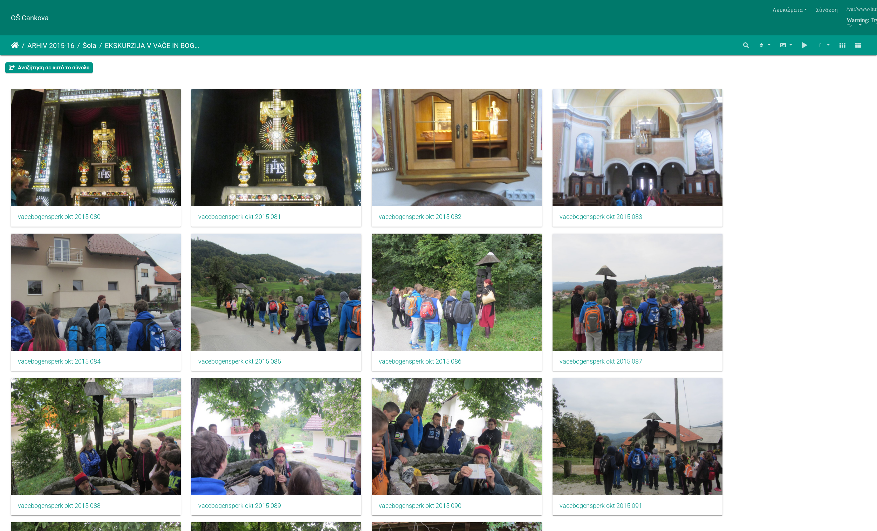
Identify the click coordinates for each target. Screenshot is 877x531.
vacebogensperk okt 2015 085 (780, 191)
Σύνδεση (827, 10)
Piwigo (453, 493)
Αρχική (15, 45)
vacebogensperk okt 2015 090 (636, 311)
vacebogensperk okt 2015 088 (348, 311)
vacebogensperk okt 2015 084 (636, 191)
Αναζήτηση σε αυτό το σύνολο (49, 67)
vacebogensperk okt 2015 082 (348, 191)
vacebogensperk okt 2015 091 (780, 311)
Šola (89, 45)
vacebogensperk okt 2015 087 (203, 311)
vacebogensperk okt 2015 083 (492, 191)
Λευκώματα (788, 10)
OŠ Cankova (30, 18)
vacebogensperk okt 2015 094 (348, 430)
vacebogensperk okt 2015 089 (492, 311)
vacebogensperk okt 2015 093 (203, 430)
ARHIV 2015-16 (50, 45)
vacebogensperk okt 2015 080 (59, 191)
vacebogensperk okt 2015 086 (59, 311)
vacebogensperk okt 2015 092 (59, 430)
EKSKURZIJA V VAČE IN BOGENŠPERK (153, 45)
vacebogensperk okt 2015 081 (203, 191)
